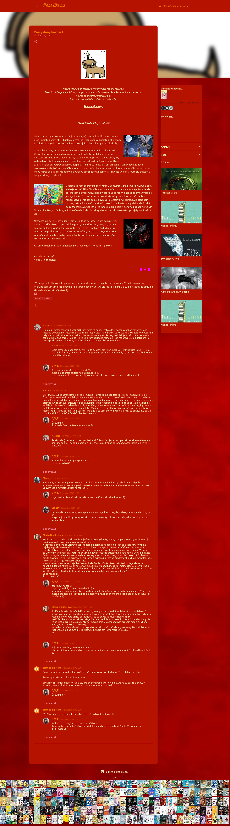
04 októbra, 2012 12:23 (69, 582)
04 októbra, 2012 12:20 (69, 493)
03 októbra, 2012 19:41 (69, 456)
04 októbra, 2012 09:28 (73, 535)
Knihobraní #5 (168, 324)
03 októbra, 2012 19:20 (69, 366)
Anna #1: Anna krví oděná (175, 291)
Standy (47, 478)
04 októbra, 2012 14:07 (70, 508)
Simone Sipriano (52, 667)
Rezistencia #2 (169, 192)
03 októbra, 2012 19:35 (71, 436)
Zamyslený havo (42, 298)
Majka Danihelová (53, 535)
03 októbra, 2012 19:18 (69, 418)
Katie (55, 345)
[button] (36, 42)
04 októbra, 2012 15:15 (72, 668)
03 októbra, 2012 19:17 (68, 346)
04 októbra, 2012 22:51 (82, 607)
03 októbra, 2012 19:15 (62, 326)
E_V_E (55, 365)
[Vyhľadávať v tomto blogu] (178, 6)
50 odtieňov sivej (170, 258)
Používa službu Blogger (115, 772)
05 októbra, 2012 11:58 (69, 643)
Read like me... (54, 6)
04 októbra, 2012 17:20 (69, 690)
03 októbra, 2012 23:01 (61, 478)
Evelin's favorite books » (190, 102)
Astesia (47, 325)
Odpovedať (49, 384)
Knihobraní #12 (169, 225)
